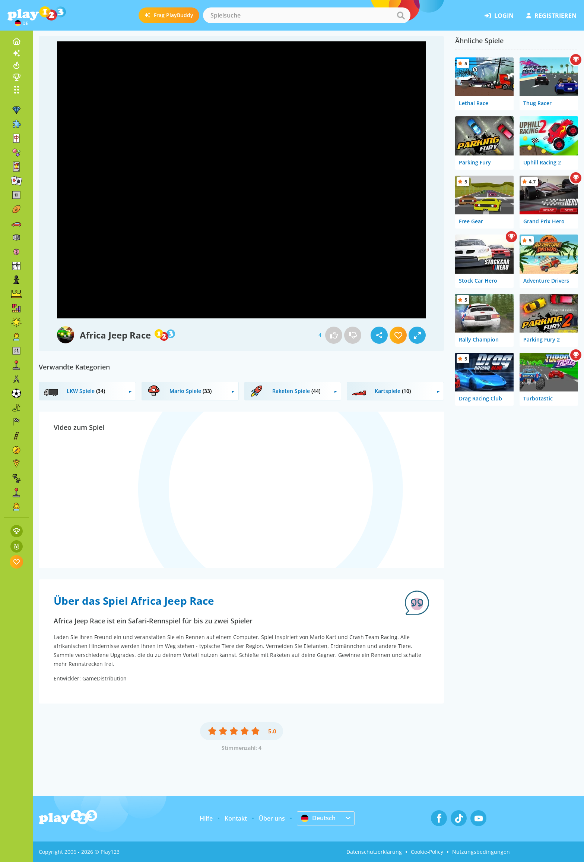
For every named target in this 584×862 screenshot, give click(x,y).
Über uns (272, 818)
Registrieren (551, 16)
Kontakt (236, 818)
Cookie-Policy (427, 851)
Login (499, 16)
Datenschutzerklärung (374, 851)
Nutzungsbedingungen (481, 851)
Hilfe (206, 818)
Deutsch (318, 818)
